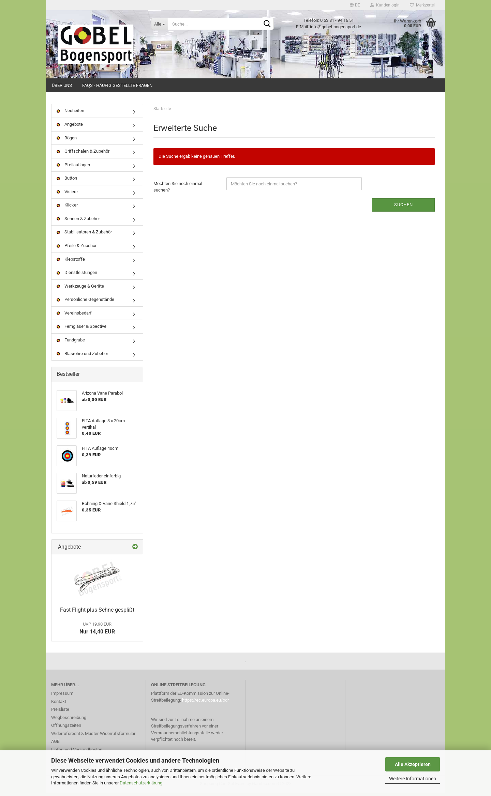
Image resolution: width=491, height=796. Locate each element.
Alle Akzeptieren (413, 764)
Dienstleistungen (77, 275)
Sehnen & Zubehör (78, 222)
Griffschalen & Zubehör (83, 154)
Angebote (70, 127)
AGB (55, 744)
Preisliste (60, 712)
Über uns (62, 85)
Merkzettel (422, 5)
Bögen (67, 140)
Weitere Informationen (412, 778)
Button (67, 181)
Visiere (67, 194)
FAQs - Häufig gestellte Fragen (117, 85)
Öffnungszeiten (66, 728)
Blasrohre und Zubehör (82, 356)
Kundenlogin (385, 5)
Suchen (403, 208)
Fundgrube (71, 343)
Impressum (62, 696)
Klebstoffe (71, 262)
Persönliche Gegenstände (85, 302)
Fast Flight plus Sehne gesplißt (97, 613)
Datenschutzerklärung (141, 782)
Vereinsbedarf (74, 316)
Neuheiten (70, 114)
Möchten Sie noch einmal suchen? (177, 190)
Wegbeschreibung (68, 720)
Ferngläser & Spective (81, 329)
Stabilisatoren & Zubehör (84, 235)
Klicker (67, 208)
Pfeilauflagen (73, 167)
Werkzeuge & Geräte (80, 289)
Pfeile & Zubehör (76, 248)
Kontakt (58, 704)
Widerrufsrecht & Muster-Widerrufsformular (93, 736)
